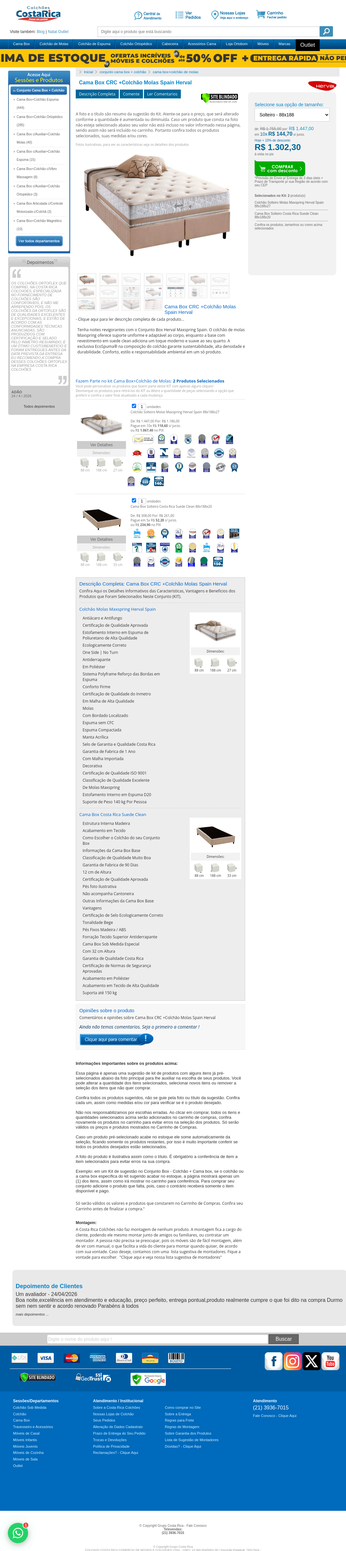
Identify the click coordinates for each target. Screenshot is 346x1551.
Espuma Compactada (102, 730)
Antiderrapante (96, 659)
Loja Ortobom (237, 44)
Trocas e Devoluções (110, 1440)
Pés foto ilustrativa (100, 886)
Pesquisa (326, 31)
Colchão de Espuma (94, 44)
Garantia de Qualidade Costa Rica (113, 958)
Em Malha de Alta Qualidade (108, 701)
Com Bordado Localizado (105, 715)
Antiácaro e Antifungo (102, 618)
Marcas (285, 44)
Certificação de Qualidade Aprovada (115, 625)
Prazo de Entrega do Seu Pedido (119, 1433)
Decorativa (92, 766)
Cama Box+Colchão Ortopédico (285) (40, 121)
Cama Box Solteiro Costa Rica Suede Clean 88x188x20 (171, 506)
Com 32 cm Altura (99, 951)
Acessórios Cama (202, 44)
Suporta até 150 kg (100, 993)
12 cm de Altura (97, 872)
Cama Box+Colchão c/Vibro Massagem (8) (37, 173)
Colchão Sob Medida (29, 1407)
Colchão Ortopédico (136, 44)
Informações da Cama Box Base (111, 850)
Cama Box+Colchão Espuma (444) (38, 104)
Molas (88, 708)
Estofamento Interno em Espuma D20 (117, 794)
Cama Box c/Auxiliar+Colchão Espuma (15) (38, 156)
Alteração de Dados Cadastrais (118, 1427)
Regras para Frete (179, 1420)
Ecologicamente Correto (104, 645)
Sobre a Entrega (178, 1414)
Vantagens (92, 908)
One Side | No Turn (100, 652)
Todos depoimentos (39, 406)
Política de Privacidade (111, 1446)
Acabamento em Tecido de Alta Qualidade (121, 985)
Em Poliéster (94, 667)
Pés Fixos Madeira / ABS (104, 929)
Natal (52, 31)
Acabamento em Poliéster (106, 978)
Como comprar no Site (183, 1407)
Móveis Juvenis (25, 1446)
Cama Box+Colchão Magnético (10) (39, 225)
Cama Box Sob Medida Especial (111, 944)
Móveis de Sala (25, 1459)
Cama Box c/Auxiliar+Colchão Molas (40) (38, 138)
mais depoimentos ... (32, 1314)
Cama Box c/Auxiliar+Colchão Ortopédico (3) (38, 190)
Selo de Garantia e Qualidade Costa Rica (119, 744)
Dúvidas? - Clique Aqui (183, 1446)
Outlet (63, 31)
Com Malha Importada (103, 758)
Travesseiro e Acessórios (33, 1427)
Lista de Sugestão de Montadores (192, 1440)
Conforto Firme (96, 687)
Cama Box (21, 44)
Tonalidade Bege (98, 922)
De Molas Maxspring (101, 787)
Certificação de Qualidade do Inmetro (117, 694)
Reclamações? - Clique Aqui (115, 1453)
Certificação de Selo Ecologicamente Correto (123, 915)
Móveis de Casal (26, 1433)
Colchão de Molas (53, 44)
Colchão (19, 1414)
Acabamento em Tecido (104, 830)
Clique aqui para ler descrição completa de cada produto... (131, 319)
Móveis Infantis (25, 1440)
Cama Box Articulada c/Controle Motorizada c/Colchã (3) (40, 207)
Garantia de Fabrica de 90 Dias (110, 865)
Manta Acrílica (95, 737)
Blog (41, 31)
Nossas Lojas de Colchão (113, 1414)
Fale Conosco (196, 1525)
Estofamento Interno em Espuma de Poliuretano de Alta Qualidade (116, 635)
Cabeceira (170, 44)
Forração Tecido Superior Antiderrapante (120, 937)
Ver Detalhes (101, 445)
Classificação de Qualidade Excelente (116, 780)
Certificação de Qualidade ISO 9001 (115, 773)
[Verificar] (219, 102)
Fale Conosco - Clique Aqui (274, 1416)
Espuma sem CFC (98, 722)
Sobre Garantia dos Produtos (188, 1433)
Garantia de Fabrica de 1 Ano (109, 751)
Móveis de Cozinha (28, 1453)
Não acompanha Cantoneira (108, 893)
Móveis (263, 44)
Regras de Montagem (182, 1427)
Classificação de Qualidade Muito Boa (117, 858)
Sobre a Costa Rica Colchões (116, 1407)
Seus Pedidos (104, 1420)
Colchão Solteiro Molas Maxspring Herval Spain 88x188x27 (175, 412)
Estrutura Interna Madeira (106, 823)
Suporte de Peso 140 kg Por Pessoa (115, 802)
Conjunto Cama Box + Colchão (40, 90)
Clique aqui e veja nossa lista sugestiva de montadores (170, 1257)
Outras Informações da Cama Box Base (118, 901)
